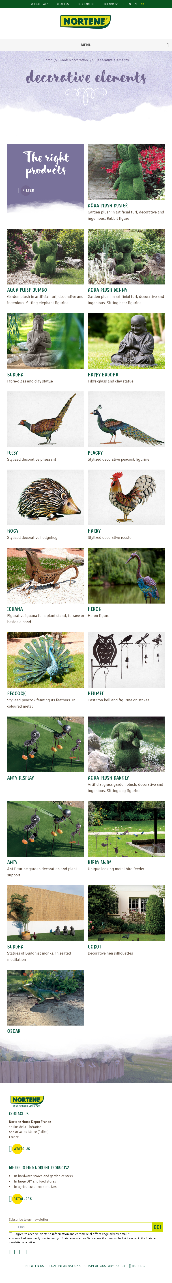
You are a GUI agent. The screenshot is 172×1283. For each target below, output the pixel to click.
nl (136, 4)
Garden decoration (74, 60)
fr (130, 4)
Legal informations (64, 1266)
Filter (28, 190)
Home (47, 60)
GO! (158, 1226)
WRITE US (22, 1149)
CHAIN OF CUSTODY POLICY (105, 1266)
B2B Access (110, 4)
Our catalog (86, 4)
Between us (35, 1266)
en (142, 4)
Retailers (62, 4)
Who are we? (39, 4)
